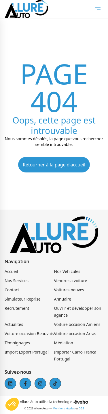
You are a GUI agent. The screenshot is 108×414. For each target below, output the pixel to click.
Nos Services (17, 280)
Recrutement (17, 308)
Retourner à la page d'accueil (54, 165)
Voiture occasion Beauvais (29, 333)
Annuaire (62, 299)
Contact (12, 290)
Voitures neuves (69, 290)
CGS (81, 408)
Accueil (11, 271)
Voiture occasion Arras (75, 333)
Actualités (14, 324)
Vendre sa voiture (70, 280)
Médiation (63, 342)
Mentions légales (64, 408)
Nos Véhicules (67, 271)
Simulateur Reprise (23, 299)
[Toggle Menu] (97, 9)
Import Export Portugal (27, 352)
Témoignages (17, 342)
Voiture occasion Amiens (77, 324)
